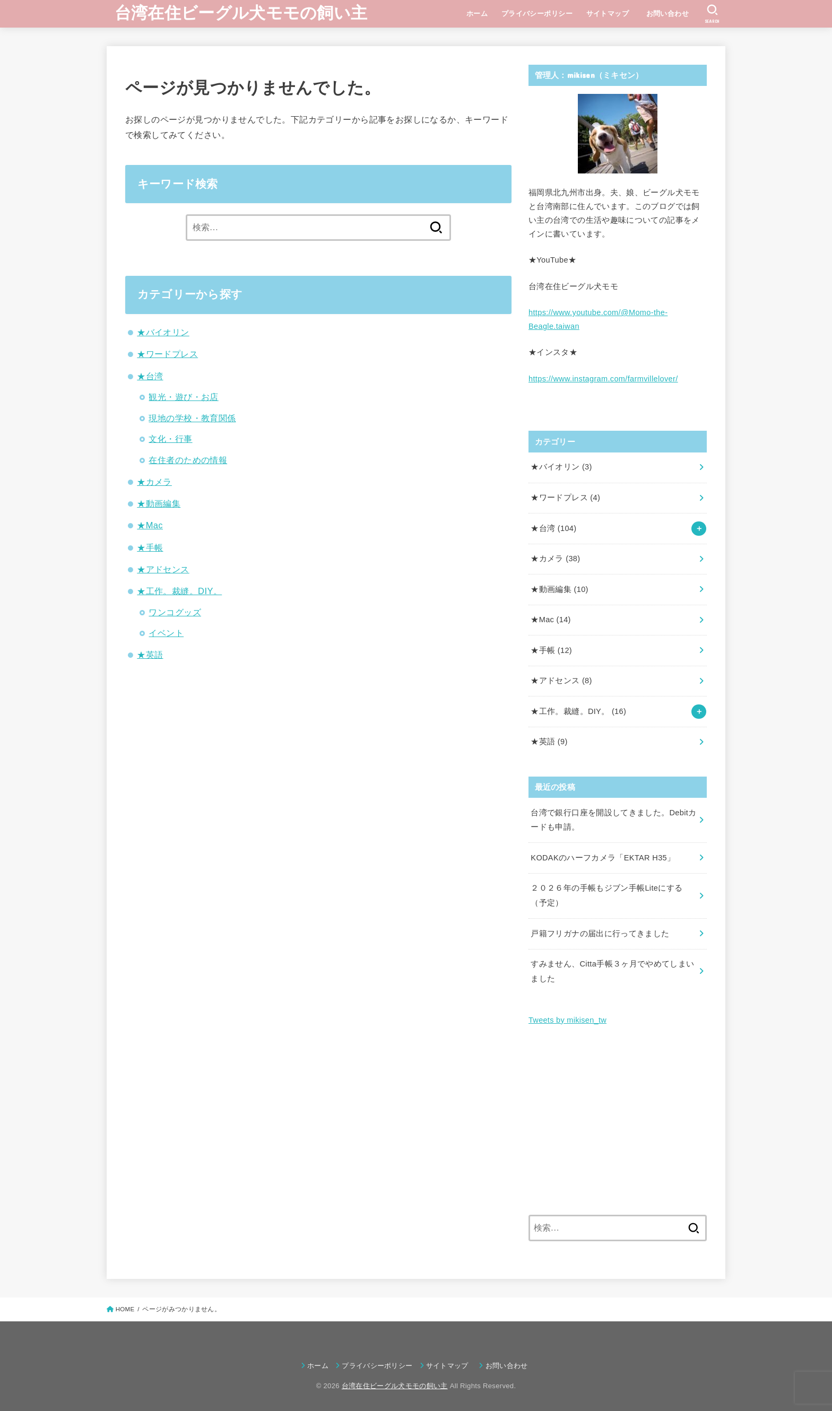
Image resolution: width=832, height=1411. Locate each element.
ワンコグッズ (175, 612)
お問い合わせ (671, 14)
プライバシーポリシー (537, 14)
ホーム (477, 14)
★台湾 (150, 376)
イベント (166, 633)
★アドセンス (163, 569)
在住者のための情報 (188, 460)
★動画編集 (158, 503)
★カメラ (154, 481)
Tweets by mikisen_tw (567, 1020)
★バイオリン (163, 332)
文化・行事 (170, 438)
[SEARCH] (712, 14)
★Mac (150, 525)
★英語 (150, 654)
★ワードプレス (167, 354)
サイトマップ (607, 14)
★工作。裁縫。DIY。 (179, 591)
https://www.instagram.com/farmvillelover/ (603, 378)
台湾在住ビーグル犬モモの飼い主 (241, 13)
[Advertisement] (617, 1121)
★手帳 (150, 547)
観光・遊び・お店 (183, 397)
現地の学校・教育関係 (192, 418)
